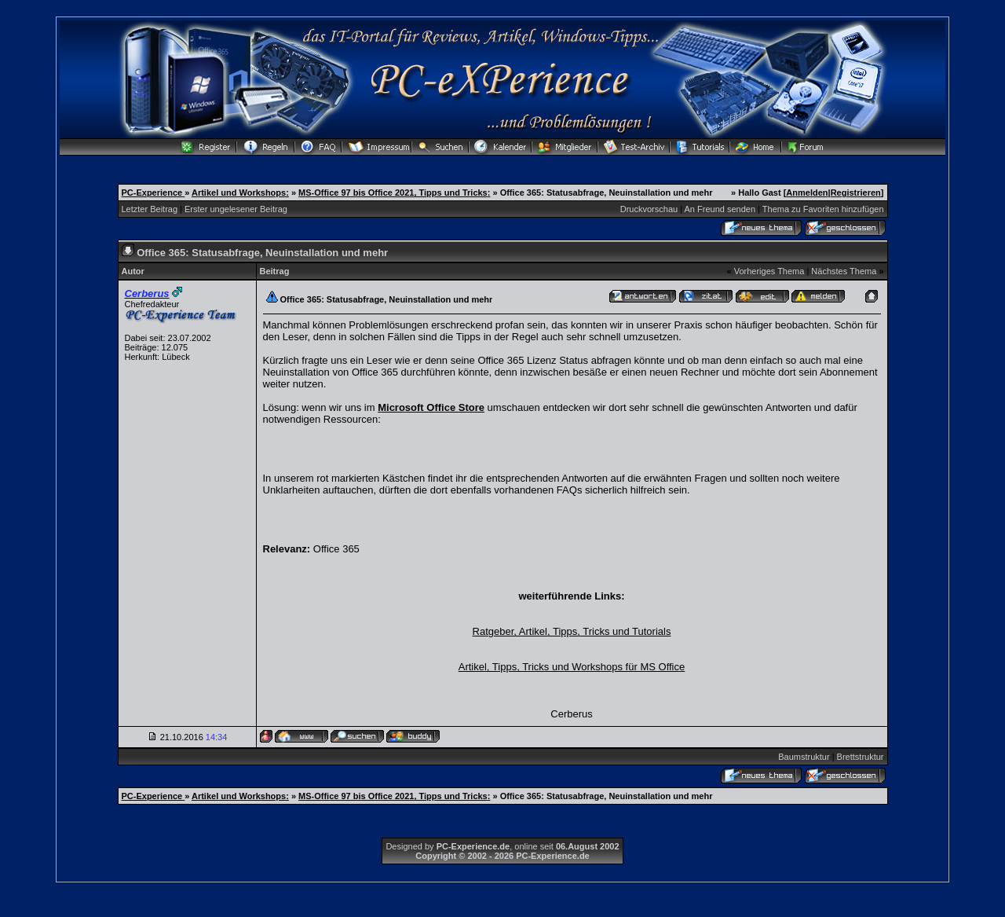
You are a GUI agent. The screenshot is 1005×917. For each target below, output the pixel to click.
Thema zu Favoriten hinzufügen (823, 209)
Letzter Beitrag (150, 209)
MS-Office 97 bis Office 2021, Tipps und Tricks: (394, 192)
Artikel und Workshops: (240, 192)
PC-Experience (153, 192)
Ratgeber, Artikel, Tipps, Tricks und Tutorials (572, 631)
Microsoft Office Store (431, 407)
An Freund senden (720, 209)
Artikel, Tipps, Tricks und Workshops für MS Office (572, 667)
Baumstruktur (803, 756)
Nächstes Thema (843, 271)
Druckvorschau (649, 209)
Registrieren (856, 192)
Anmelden (807, 192)
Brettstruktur (860, 756)
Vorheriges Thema (769, 271)
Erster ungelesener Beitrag (236, 209)
